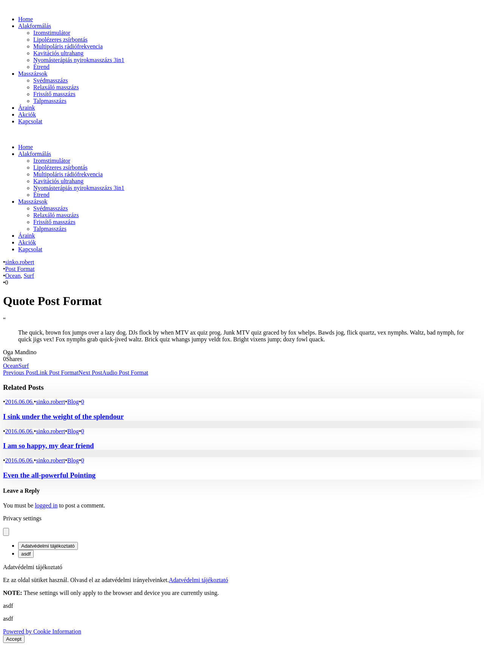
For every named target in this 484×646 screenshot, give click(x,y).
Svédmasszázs (50, 80)
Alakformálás (34, 26)
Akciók (27, 114)
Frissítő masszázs (54, 94)
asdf (26, 554)
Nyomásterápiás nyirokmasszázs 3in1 (78, 60)
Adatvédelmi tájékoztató (48, 546)
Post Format (20, 269)
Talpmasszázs (50, 101)
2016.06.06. (19, 401)
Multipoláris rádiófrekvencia (68, 46)
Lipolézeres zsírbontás (60, 39)
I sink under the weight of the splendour (63, 416)
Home (25, 19)
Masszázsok (32, 73)
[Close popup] (6, 532)
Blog (73, 401)
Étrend (41, 67)
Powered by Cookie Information (42, 631)
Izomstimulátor (51, 33)
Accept (14, 639)
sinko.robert (19, 262)
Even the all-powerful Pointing (49, 475)
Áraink (26, 107)
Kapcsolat (30, 121)
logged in (46, 505)
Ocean (13, 275)
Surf (28, 275)
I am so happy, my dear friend (48, 446)
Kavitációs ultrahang (58, 53)
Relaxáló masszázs (56, 87)
